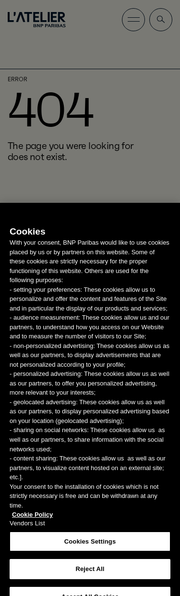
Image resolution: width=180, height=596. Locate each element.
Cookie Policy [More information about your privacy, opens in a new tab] (32, 518)
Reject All (89, 572)
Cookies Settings (90, 545)
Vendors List (27, 527)
